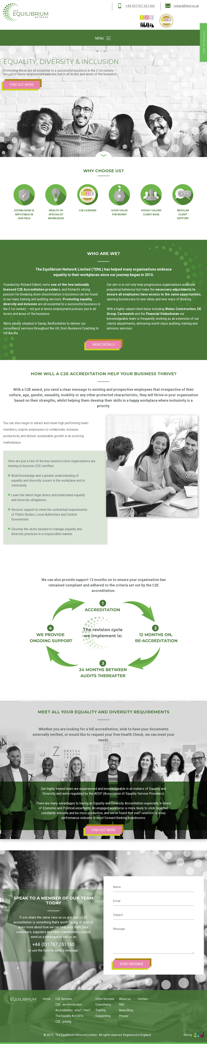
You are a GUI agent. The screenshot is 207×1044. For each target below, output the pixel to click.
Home (47, 998)
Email (116, 901)
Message (119, 928)
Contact (143, 998)
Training (100, 1010)
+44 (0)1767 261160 (139, 6)
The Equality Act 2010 (69, 1015)
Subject (118, 915)
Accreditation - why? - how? (73, 1010)
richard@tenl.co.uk (186, 6)
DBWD (199, 1035)
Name (117, 887)
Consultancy (103, 1004)
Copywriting (103, 1015)
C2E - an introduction (68, 1004)
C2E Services (63, 998)
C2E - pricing (63, 1021)
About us (125, 998)
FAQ (121, 1004)
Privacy (123, 1015)
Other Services (104, 998)
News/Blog (126, 1010)
